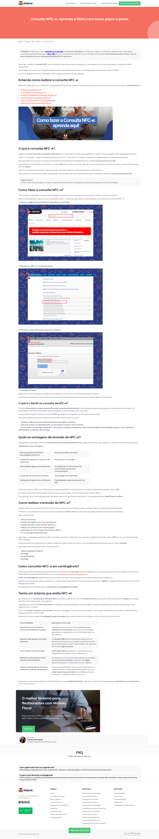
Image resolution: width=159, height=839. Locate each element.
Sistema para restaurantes (91, 793)
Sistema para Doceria (89, 814)
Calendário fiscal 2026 (79, 830)
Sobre (52, 793)
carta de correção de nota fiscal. (73, 574)
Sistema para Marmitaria (90, 817)
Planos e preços (55, 799)
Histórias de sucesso (57, 796)
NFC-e (38, 41)
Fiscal (27, 41)
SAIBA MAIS (28, 729)
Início (20, 41)
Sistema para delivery (89, 796)
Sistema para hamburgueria (91, 805)
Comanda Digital (120, 799)
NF (33, 41)
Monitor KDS (118, 802)
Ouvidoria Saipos (56, 817)
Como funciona (55, 802)
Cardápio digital (119, 793)
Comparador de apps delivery (124, 805)
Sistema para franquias (90, 799)
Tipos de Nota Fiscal (89, 3)
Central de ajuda (56, 811)
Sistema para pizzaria (89, 802)
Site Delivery (118, 796)
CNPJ (43, 522)
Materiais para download (59, 805)
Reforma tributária (109, 3)
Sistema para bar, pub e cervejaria (94, 823)
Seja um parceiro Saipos (58, 814)
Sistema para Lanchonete (91, 811)
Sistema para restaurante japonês (94, 808)
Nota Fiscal (71, 3)
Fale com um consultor (129, 3)
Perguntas (53, 808)
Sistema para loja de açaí (90, 820)
